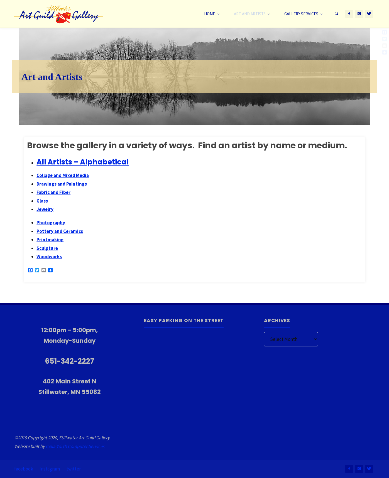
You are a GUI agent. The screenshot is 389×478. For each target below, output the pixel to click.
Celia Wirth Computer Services (75, 446)
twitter (73, 469)
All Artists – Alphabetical (82, 162)
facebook (23, 469)
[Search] (336, 14)
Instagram (50, 469)
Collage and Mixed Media (62, 175)
